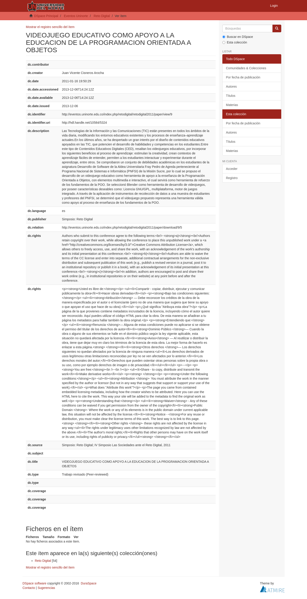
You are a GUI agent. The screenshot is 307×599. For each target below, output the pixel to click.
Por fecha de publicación (243, 77)
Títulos (230, 95)
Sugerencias (46, 588)
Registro (232, 178)
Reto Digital (102, 16)
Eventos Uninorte (76, 16)
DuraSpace (89, 583)
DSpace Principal (46, 16)
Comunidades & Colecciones (246, 68)
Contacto (29, 588)
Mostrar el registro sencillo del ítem (50, 27)
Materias (232, 105)
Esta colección (234, 42)
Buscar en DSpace (237, 37)
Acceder (231, 169)
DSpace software (35, 583)
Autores (231, 86)
